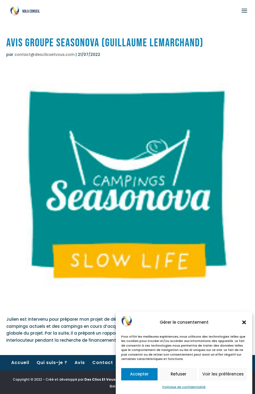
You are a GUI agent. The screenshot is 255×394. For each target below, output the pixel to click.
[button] (244, 324)
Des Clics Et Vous (99, 379)
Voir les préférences (223, 376)
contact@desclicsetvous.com (44, 54)
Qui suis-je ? (52, 362)
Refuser (178, 376)
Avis (80, 362)
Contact (102, 362)
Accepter (139, 376)
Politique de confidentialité (184, 389)
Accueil (20, 362)
